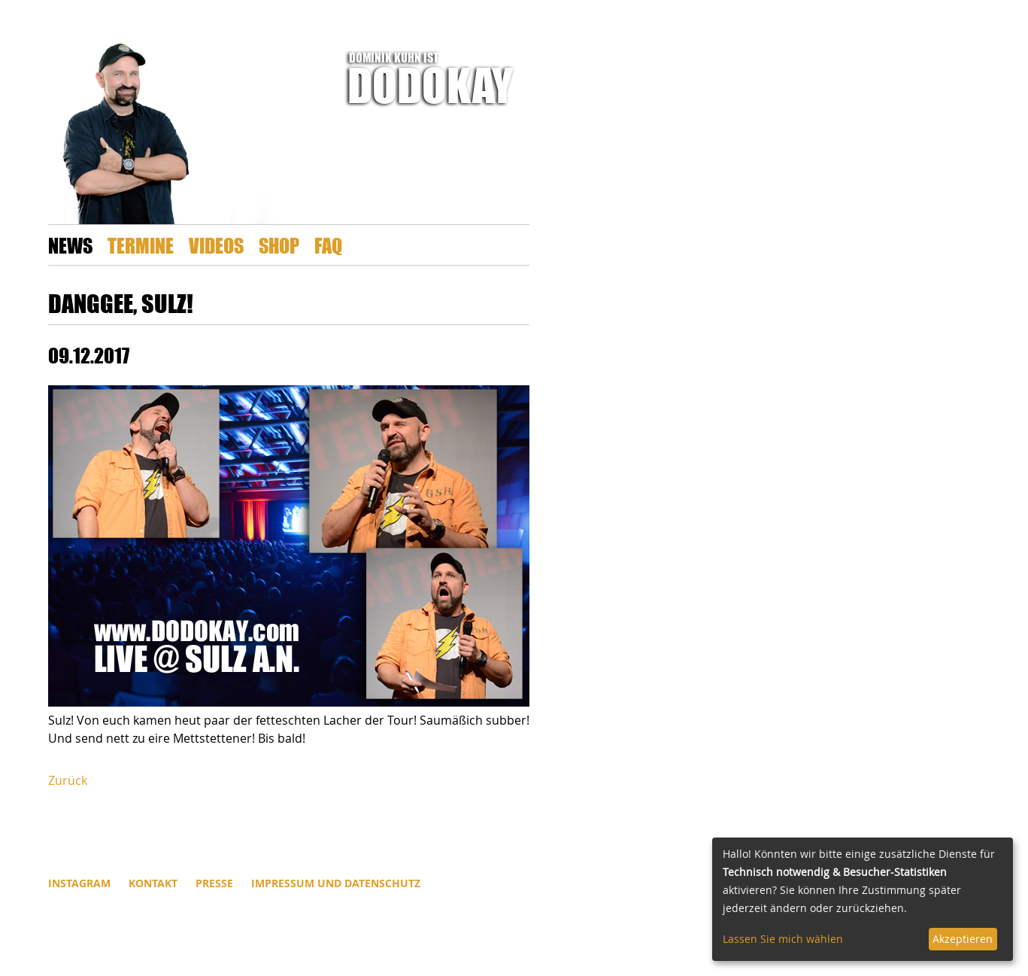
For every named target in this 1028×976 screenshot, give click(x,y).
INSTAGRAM (79, 883)
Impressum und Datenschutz (335, 883)
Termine (141, 245)
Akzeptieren (962, 939)
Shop (279, 245)
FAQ (328, 245)
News (70, 245)
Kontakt (153, 883)
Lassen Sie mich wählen (783, 939)
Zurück (67, 780)
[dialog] (862, 899)
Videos (216, 245)
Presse (214, 883)
